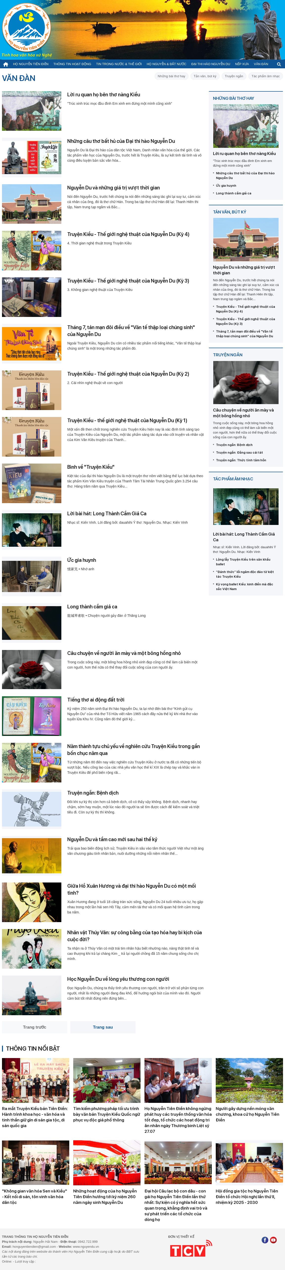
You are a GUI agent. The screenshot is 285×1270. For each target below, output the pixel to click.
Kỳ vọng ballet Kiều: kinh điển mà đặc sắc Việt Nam (244, 586)
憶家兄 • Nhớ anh (80, 569)
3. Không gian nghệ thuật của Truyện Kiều (100, 290)
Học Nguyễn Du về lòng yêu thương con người (118, 979)
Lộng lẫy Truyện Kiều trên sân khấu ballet (243, 562)
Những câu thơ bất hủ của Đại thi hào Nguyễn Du (121, 141)
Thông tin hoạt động (72, 64)
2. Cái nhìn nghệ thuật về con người (95, 383)
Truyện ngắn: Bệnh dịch (93, 793)
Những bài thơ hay (171, 76)
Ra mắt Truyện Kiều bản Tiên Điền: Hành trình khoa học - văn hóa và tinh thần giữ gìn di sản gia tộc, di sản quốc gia (35, 1117)
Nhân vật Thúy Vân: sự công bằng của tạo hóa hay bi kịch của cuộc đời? (134, 936)
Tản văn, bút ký (205, 76)
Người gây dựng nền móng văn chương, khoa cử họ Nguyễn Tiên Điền (247, 1114)
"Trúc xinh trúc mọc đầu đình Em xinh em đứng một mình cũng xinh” (119, 103)
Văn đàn (261, 64)
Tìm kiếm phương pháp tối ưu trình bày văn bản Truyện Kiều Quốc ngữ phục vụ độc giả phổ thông (106, 1114)
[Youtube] (273, 1240)
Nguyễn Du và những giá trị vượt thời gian (113, 188)
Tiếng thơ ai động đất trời (95, 700)
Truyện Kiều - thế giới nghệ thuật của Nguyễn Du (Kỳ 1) (127, 420)
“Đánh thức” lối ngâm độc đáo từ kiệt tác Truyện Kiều (245, 574)
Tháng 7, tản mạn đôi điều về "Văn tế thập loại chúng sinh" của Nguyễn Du (131, 330)
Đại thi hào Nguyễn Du (210, 64)
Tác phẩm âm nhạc (266, 76)
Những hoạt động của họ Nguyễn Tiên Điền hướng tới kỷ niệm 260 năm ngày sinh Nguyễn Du (105, 1197)
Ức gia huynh (81, 560)
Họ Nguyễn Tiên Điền (30, 64)
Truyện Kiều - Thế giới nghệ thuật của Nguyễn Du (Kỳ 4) (128, 234)
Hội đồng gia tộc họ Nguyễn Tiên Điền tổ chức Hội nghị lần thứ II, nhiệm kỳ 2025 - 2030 (247, 1197)
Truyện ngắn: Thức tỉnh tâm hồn (241, 460)
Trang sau (103, 1027)
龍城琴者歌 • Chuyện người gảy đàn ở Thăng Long (106, 616)
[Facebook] (265, 1240)
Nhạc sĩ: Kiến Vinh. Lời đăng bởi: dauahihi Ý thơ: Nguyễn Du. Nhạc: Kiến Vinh (127, 522)
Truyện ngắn (234, 76)
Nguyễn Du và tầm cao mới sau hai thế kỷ (112, 839)
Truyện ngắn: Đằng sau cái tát (239, 452)
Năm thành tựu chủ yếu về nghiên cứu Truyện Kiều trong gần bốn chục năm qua (133, 749)
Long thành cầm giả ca (92, 607)
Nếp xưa (242, 64)
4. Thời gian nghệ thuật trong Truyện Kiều (99, 243)
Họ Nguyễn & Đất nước (166, 64)
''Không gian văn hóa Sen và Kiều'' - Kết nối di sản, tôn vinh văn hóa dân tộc (34, 1197)
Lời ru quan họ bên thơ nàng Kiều (103, 95)
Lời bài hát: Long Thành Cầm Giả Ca (106, 514)
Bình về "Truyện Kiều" (91, 467)
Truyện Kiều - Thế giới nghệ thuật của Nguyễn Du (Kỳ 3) (128, 281)
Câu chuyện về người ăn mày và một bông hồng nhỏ (124, 653)
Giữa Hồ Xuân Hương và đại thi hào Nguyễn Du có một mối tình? (131, 889)
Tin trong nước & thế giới (119, 64)
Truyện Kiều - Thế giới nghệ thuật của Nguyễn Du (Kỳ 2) (128, 374)
